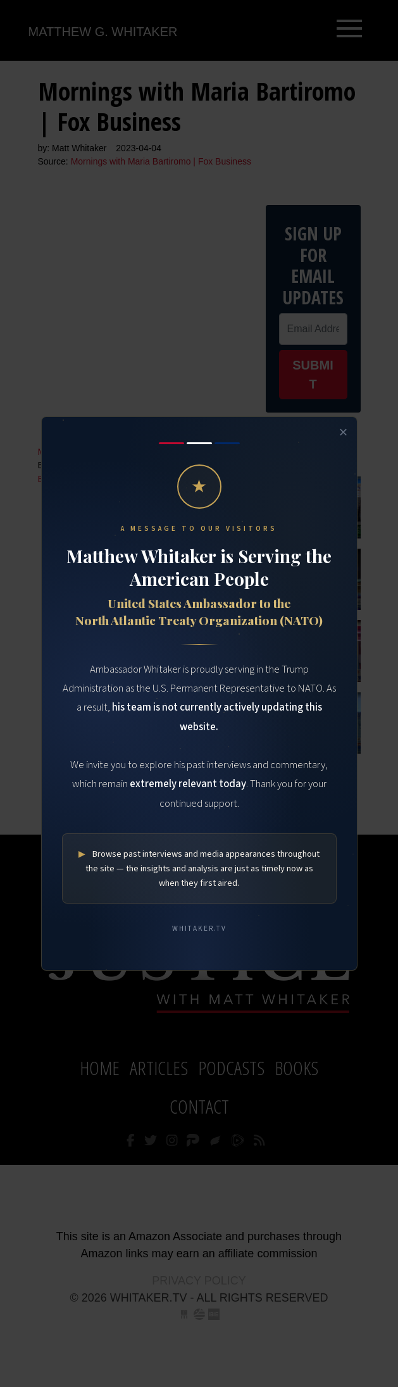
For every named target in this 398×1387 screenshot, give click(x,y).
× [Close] (343, 432)
